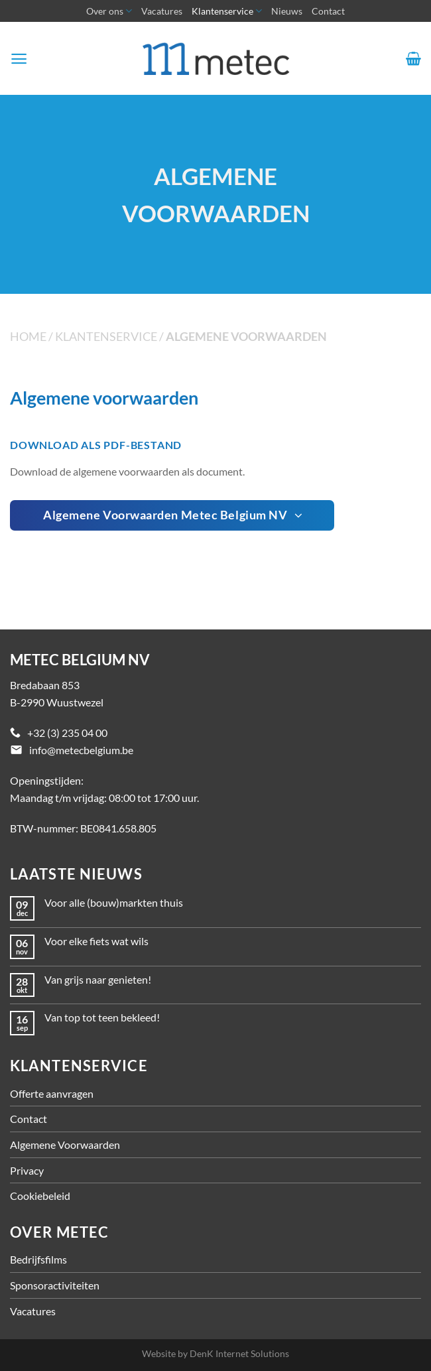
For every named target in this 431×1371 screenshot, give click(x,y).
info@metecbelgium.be (81, 750)
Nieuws (286, 11)
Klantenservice (227, 11)
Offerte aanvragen (51, 1093)
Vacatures (161, 11)
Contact (328, 11)
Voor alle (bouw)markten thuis (113, 902)
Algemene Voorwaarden (65, 1144)
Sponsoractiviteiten (54, 1285)
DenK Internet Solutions (239, 1353)
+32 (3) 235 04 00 (67, 732)
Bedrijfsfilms (38, 1259)
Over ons (109, 11)
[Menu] (19, 58)
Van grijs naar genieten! (97, 979)
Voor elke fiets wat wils (96, 941)
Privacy (27, 1170)
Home (28, 336)
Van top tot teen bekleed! (102, 1017)
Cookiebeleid (40, 1195)
